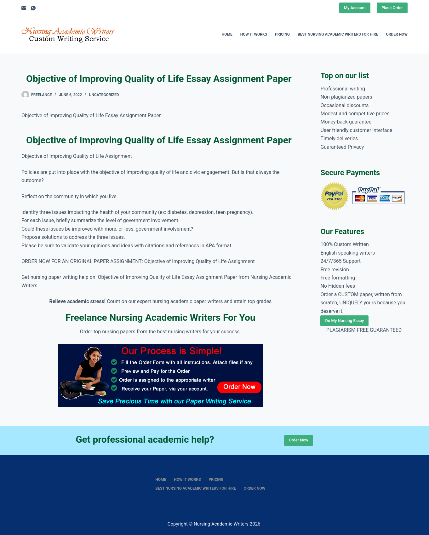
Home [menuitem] (227, 34)
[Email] (23, 8)
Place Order (392, 7)
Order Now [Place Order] (298, 440)
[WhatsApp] (33, 8)
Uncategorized (104, 95)
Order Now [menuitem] (396, 34)
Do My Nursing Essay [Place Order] (344, 320)
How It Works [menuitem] (253, 34)
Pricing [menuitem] (282, 34)
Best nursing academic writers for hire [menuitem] (338, 34)
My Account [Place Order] (355, 7)
